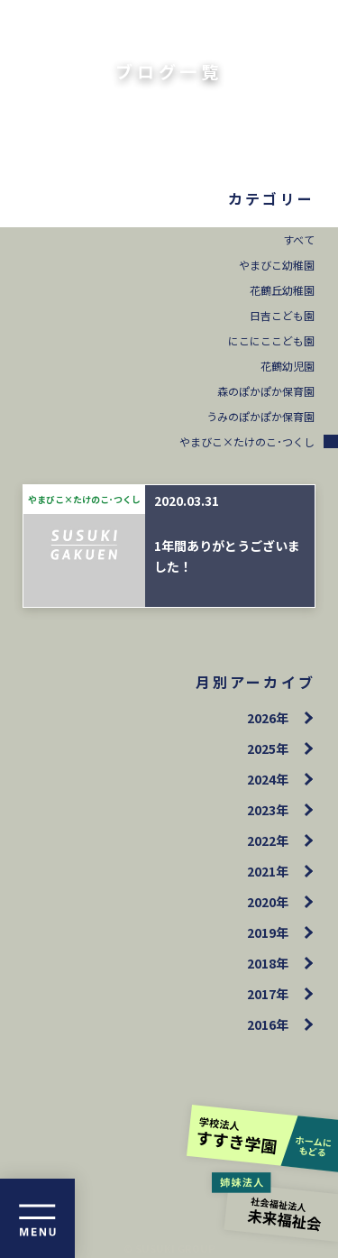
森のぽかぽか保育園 (266, 391)
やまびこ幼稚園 (277, 264)
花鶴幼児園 (287, 365)
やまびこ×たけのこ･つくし (247, 441)
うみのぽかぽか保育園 (260, 416)
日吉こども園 (282, 315)
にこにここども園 (271, 340)
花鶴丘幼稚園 (282, 290)
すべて (299, 239)
